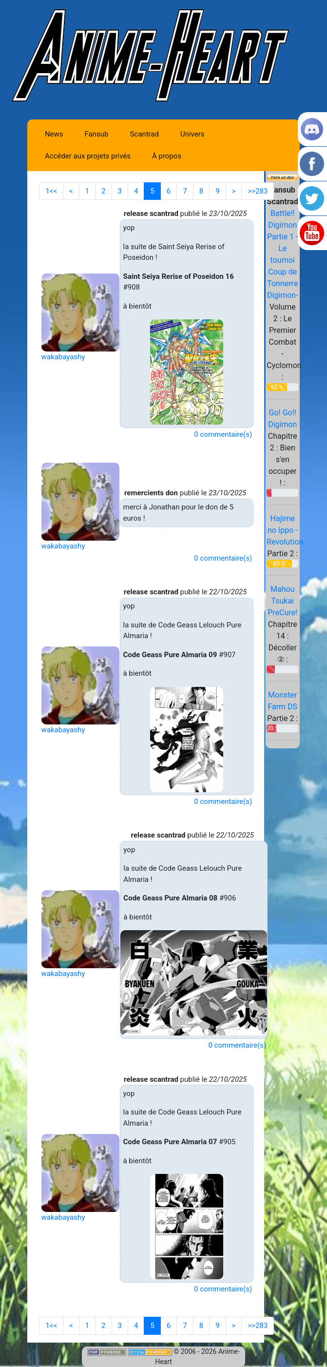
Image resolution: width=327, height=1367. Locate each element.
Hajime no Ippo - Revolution (285, 530)
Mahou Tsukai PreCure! (282, 601)
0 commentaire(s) (223, 434)
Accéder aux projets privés (88, 156)
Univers (192, 134)
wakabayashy (63, 356)
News (54, 134)
